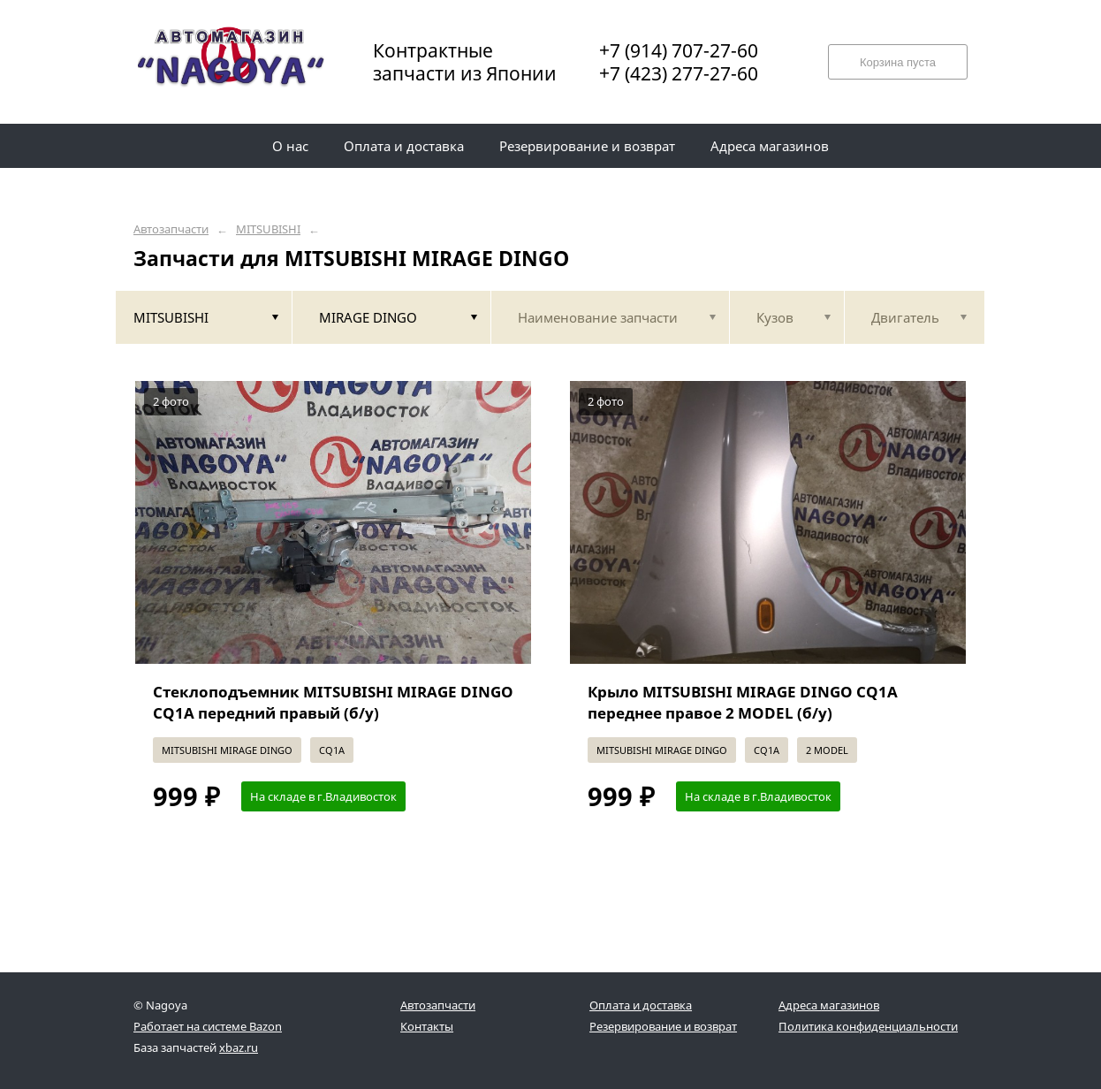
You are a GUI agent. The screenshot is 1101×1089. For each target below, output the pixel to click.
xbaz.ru (238, 1047)
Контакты (426, 1026)
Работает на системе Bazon (207, 1026)
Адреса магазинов (828, 1005)
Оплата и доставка (640, 1005)
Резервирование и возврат (663, 1026)
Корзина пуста (898, 62)
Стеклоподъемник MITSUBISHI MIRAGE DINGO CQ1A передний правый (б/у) (333, 702)
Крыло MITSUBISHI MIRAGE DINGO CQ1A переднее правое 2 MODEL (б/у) (743, 702)
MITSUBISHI (268, 229)
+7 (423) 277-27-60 (678, 73)
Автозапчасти (171, 229)
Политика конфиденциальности (868, 1026)
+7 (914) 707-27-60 (678, 50)
